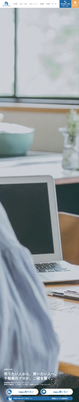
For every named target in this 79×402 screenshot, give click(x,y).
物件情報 (15, 4)
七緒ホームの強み (23, 4)
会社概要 (48, 4)
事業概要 (42, 4)
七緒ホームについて (33, 4)
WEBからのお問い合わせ (75, 4)
